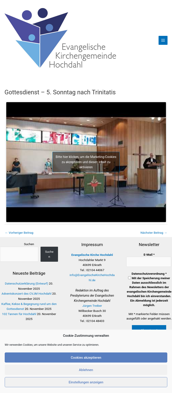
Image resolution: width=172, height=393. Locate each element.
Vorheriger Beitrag (19, 232)
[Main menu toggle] (163, 40)
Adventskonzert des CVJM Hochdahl (27, 293)
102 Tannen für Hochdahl (19, 314)
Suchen (29, 244)
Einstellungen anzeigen (86, 382)
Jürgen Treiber (92, 305)
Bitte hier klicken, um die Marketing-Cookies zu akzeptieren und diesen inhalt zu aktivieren (86, 162)
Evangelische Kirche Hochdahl (92, 255)
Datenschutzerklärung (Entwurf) (26, 283)
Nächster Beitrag (153, 232)
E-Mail (149, 254)
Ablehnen (86, 370)
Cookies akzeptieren (86, 358)
